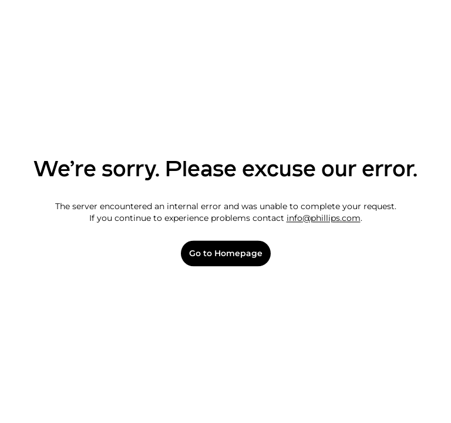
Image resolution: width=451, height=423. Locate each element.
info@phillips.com (324, 218)
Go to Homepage (225, 253)
